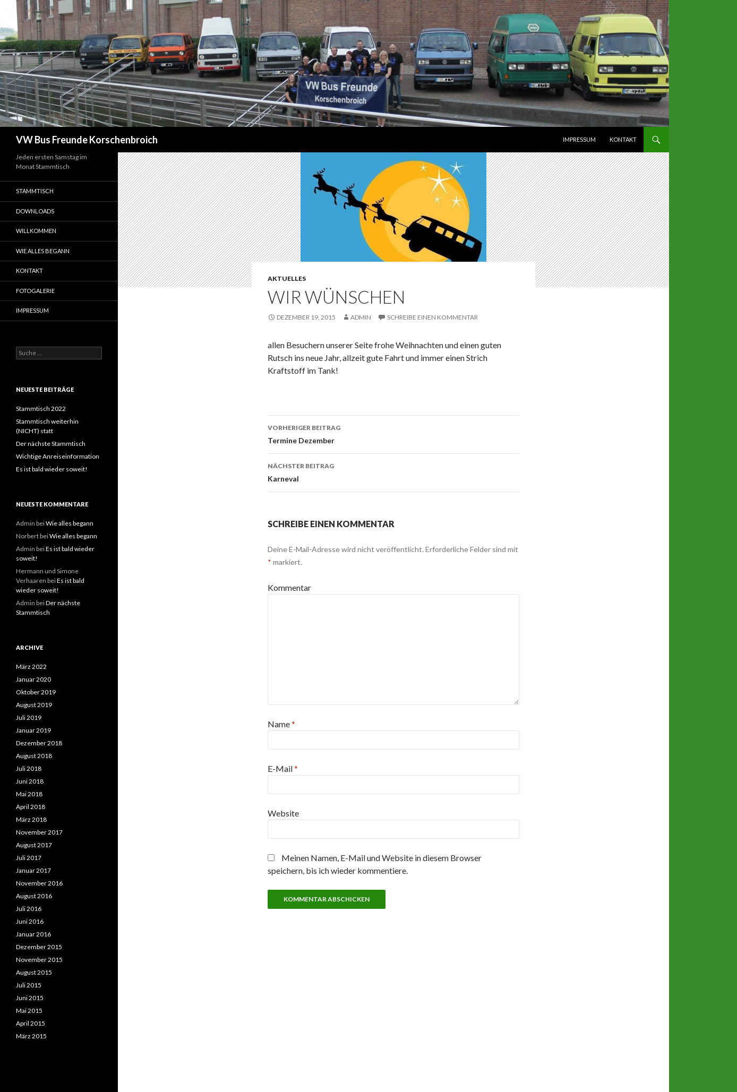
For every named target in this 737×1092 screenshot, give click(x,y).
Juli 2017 (28, 858)
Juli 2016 (28, 909)
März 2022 (31, 666)
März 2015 (31, 1036)
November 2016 (39, 883)
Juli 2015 (28, 985)
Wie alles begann (43, 250)
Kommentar (289, 587)
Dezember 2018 (39, 743)
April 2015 (30, 1023)
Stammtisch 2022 (41, 408)
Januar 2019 (33, 730)
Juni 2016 (30, 921)
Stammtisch (35, 190)
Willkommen (36, 230)
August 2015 (34, 972)
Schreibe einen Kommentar (432, 317)
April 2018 (30, 807)
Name (281, 724)
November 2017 (39, 832)
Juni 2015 (30, 998)
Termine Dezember (393, 433)
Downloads (35, 211)
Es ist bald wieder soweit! (52, 469)
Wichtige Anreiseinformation (57, 456)
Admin (360, 317)
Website (283, 813)
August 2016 (34, 896)
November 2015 (39, 960)
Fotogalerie (35, 290)
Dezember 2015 (39, 947)
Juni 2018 (30, 781)
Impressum (579, 139)
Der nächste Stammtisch (50, 444)
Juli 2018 (28, 768)
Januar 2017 (33, 870)
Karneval (393, 471)
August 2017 (34, 845)
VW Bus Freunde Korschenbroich (87, 139)
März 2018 (31, 819)
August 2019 (34, 705)
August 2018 (34, 756)
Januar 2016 (33, 934)
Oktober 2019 (36, 692)
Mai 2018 (29, 794)
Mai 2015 (29, 1010)
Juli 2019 (28, 717)
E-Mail (283, 768)
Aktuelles (287, 278)
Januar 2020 (33, 679)
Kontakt (623, 139)
